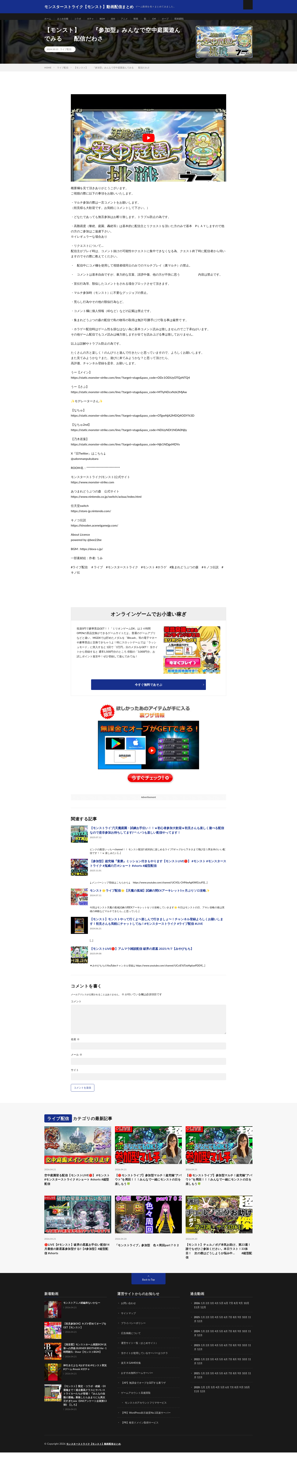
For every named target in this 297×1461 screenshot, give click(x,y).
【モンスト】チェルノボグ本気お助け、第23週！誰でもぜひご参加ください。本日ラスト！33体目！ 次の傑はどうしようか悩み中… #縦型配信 (219, 1259)
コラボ (81, 18)
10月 (248, 1327)
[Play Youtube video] (148, 142)
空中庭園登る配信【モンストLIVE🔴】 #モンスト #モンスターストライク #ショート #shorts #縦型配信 (77, 1185)
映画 (144, 18)
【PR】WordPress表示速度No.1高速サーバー (147, 1421)
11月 (197, 1330)
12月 (203, 1330)
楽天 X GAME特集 (131, 1372)
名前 (75, 1044)
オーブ (175, 18)
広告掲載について (131, 1342)
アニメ (132, 18)
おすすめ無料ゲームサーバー (138, 1382)
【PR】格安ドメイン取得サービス (141, 1431)
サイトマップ (129, 1323)
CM (163, 18)
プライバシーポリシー (134, 1332)
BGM (108, 18)
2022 (197, 1368)
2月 (208, 1313)
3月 (213, 1313)
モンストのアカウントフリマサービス (147, 1411)
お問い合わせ (129, 1313)
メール (76, 1059)
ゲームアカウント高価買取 (137, 1401)
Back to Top (148, 1289)
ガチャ (95, 18)
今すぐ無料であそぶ (148, 689)
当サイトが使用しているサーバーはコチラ (146, 1362)
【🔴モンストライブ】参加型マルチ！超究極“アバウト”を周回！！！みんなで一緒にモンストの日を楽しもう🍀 (148, 1185)
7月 (233, 1327)
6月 (228, 1327)
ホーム (48, 18)
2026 (197, 1313)
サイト (75, 1074)
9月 (242, 1327)
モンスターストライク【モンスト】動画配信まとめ (95, 1452)
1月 (204, 1313)
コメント (76, 1006)
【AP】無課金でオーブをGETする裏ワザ (145, 1392)
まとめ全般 (64, 18)
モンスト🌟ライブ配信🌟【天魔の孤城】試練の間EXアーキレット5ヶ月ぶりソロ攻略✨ (150, 895)
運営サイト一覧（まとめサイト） (141, 1352)
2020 (197, 1396)
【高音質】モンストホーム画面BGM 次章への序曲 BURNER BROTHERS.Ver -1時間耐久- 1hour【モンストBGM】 (85, 1358)
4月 (218, 1313)
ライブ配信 (65, 54)
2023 (197, 1354)
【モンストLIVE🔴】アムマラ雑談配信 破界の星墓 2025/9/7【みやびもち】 (142, 953)
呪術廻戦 (190, 18)
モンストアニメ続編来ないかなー (81, 1312)
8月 (237, 1327)
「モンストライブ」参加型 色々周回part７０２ (148, 1254)
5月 (223, 1327)
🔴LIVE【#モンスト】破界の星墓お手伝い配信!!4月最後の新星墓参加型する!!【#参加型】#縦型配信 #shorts (77, 1257)
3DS (119, 18)
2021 (197, 1382)
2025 (197, 1327)
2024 (197, 1340)
